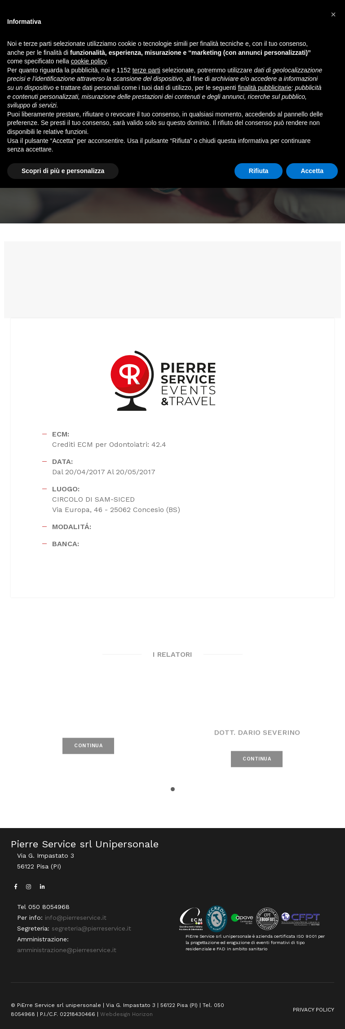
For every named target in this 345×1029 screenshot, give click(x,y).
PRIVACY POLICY (313, 1010)
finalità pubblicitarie (265, 87)
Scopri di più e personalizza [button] (63, 170)
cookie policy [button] (88, 61)
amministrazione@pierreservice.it (66, 949)
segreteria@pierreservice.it (91, 928)
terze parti (146, 70)
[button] (173, 789)
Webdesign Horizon (126, 1014)
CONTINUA (88, 758)
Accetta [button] (312, 170)
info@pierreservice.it (75, 917)
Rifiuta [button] (259, 170)
